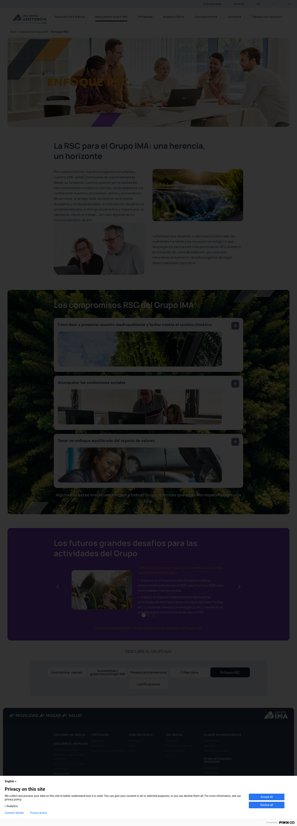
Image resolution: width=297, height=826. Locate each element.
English (11, 781)
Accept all (267, 796)
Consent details (14, 812)
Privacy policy (38, 812)
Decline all (266, 805)
